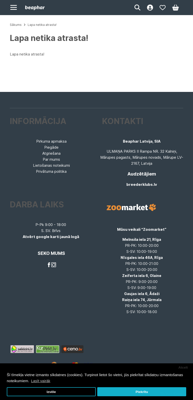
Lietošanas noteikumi (51, 165)
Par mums (51, 159)
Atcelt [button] (183, 367)
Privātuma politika (51, 171)
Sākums (16, 25)
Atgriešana (51, 153)
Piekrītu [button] (141, 392)
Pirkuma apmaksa (51, 141)
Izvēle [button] (51, 392)
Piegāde (51, 147)
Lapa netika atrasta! (42, 25)
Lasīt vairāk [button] (40, 381)
